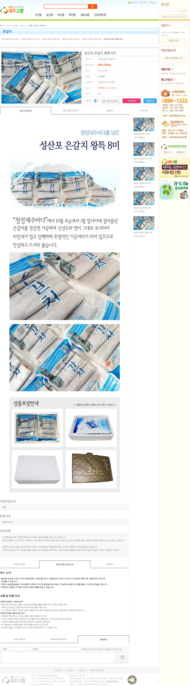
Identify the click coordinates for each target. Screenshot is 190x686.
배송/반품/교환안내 (71, 111)
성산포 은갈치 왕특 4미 (91, 39)
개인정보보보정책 (96, 670)
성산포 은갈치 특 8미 (70, 39)
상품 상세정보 (26, 111)
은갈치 (22, 25)
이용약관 (81, 670)
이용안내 (70, 670)
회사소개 (58, 670)
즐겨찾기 (134, 2)
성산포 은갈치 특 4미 (50, 39)
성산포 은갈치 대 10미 (30, 39)
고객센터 (152, 2)
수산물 (14, 25)
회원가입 (143, 2)
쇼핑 (8, 25)
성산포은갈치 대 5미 (10, 39)
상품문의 (109, 111)
